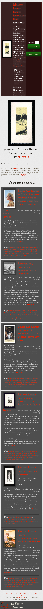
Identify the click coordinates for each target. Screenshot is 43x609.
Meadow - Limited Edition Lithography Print (19, 12)
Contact (36, 593)
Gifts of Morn (11, 385)
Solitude (6, 387)
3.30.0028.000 (8, 252)
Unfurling (19, 382)
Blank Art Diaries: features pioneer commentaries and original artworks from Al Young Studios (21, 203)
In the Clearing (20, 519)
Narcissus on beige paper (17, 380)
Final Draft (19, 319)
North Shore (25, 311)
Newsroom (23, 593)
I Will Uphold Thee (22, 256)
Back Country (19, 521)
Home (6, 593)
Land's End (31, 385)
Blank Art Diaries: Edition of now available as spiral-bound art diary (29, 333)
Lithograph (16, 66)
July (24, 317)
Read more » (21, 241)
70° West (11, 521)
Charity (16, 247)
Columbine (7, 319)
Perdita (22, 387)
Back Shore (26, 382)
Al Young (23, 157)
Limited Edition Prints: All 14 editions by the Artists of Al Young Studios (21, 402)
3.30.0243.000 (32, 252)
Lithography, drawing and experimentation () (27, 268)
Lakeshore (7, 519)
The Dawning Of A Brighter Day (27, 249)
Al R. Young (21, 597)
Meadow (11, 247)
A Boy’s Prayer (32, 313)
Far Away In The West (20, 252)
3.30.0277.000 (29, 254)
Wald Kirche (7, 313)
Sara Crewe (12, 249)
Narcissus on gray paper (15, 317)
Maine (13, 319)
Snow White (22, 517)
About (30, 593)
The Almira (29, 317)
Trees (23, 66)
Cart (21, 595)
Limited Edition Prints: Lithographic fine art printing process (29, 536)
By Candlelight (13, 517)
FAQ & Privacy (14, 593)
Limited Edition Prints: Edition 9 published (27, 470)
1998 (25, 521)
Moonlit (12, 315)
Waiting (18, 315)
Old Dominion (16, 313)
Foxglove (6, 315)
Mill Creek (29, 519)
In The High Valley (26, 247)
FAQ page (22, 175)
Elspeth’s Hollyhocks (14, 311)
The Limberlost (14, 387)
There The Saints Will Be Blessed (14, 254)
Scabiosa (24, 313)
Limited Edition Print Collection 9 (19, 63)
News (13, 523)
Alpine (20, 60)
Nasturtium (33, 311)
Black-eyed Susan (21, 385)
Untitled (24, 315)
